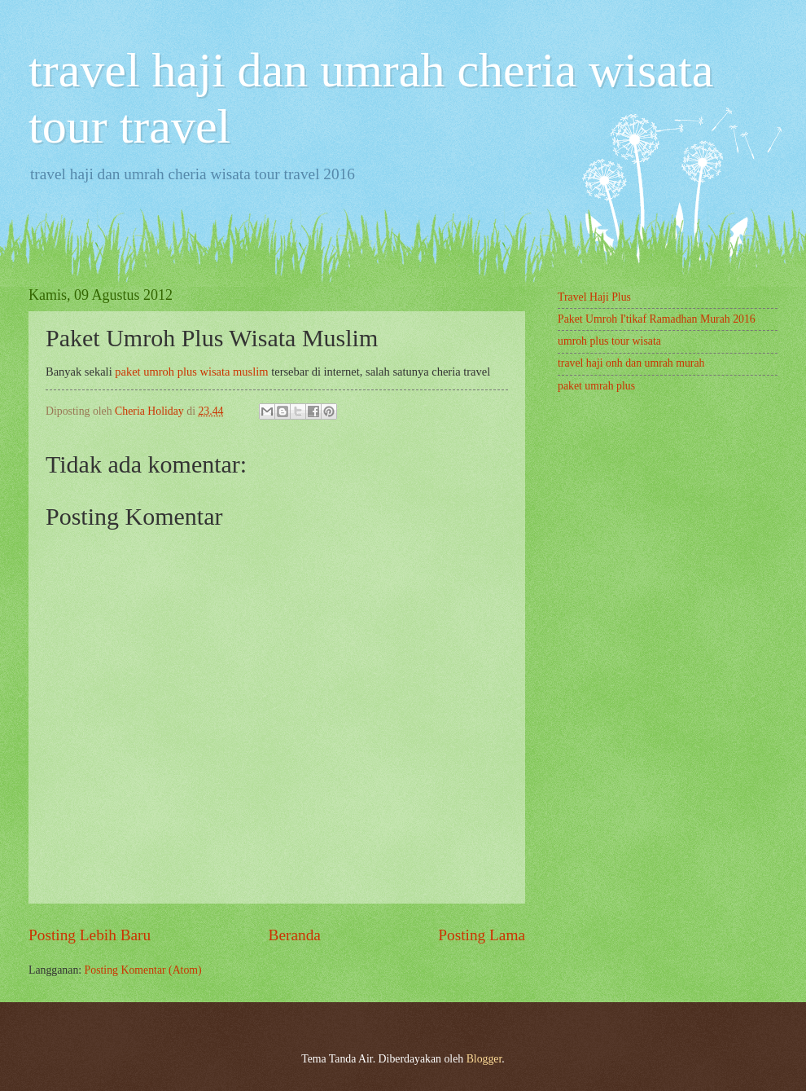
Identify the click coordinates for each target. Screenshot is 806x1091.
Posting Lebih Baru (89, 935)
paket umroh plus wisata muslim (191, 371)
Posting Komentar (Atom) (143, 970)
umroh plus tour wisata (609, 341)
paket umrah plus (596, 386)
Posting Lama (481, 935)
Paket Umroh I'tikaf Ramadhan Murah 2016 (657, 319)
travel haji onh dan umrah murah (631, 363)
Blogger (484, 1059)
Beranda (295, 935)
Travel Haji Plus (594, 297)
